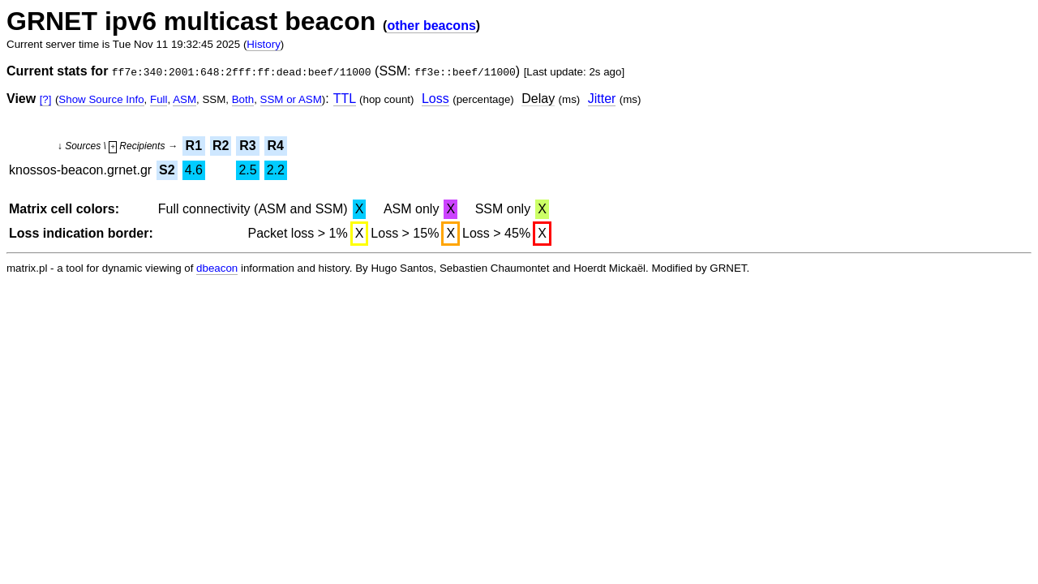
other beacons (431, 25)
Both (243, 99)
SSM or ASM (291, 99)
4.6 (194, 170)
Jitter (602, 98)
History (263, 44)
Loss (435, 98)
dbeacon (217, 268)
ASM (184, 99)
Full (158, 99)
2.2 (276, 170)
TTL (344, 98)
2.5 (247, 170)
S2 (167, 170)
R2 (220, 145)
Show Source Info (101, 99)
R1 (194, 145)
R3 (247, 145)
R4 (276, 145)
